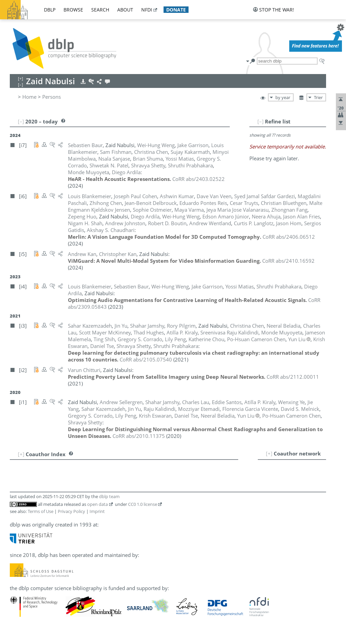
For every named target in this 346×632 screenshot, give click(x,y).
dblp (49, 9)
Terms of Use (40, 511)
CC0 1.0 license (142, 504)
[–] (260, 121)
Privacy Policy (71, 511)
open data (97, 504)
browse (73, 9)
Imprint (97, 511)
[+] (269, 453)
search (100, 9)
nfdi (146, 9)
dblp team (109, 496)
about (125, 9)
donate (176, 9)
